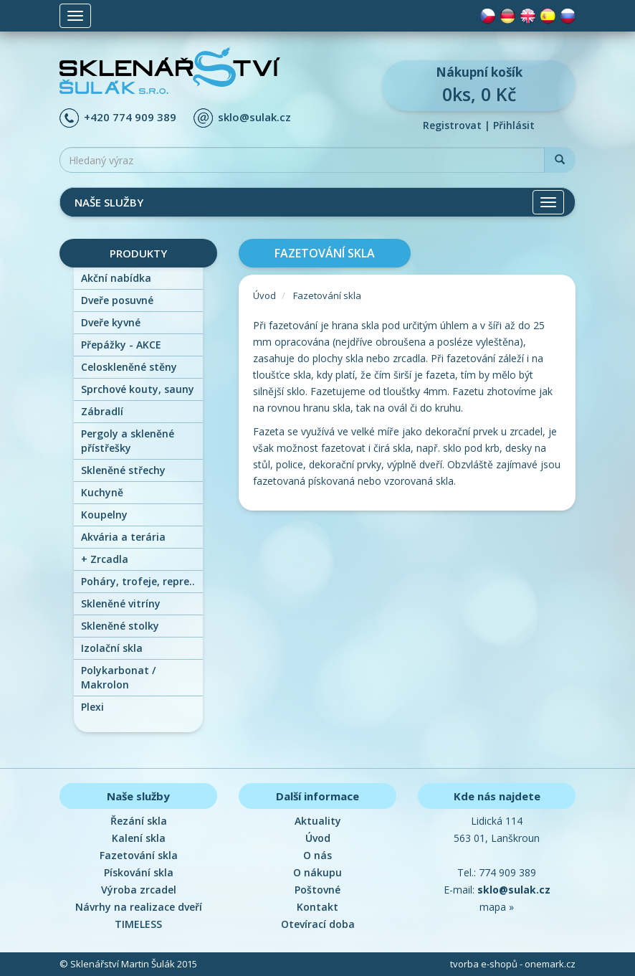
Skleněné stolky (120, 625)
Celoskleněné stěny (129, 367)
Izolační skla (112, 648)
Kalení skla (139, 838)
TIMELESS (138, 924)
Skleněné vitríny (121, 603)
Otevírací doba (318, 924)
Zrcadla (104, 559)
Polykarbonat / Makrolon (118, 677)
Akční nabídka (116, 278)
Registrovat (452, 125)
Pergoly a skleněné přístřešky (127, 441)
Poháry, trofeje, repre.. (138, 581)
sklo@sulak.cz (254, 117)
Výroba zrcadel (138, 889)
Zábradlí (102, 411)
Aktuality (318, 821)
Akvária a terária (123, 537)
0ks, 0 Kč (478, 85)
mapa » (496, 907)
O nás (317, 855)
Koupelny (104, 514)
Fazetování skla (327, 295)
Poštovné (317, 889)
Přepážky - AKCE (121, 344)
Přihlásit (514, 125)
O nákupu (317, 872)
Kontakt (317, 907)
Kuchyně (102, 492)
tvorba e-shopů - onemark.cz (513, 963)
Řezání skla (138, 821)
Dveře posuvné (117, 300)
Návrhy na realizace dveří (138, 907)
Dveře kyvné (110, 322)
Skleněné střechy (123, 470)
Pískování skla (138, 872)
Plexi (92, 707)
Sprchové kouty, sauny (137, 389)
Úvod (264, 295)
